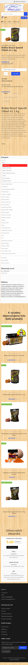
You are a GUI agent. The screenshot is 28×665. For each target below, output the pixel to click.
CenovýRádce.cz (16, 295)
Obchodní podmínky (6, 613)
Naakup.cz (3, 291)
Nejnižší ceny (20, 293)
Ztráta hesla (4, 634)
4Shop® (16, 659)
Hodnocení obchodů (12, 291)
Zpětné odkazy (19, 288)
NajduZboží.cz (22, 296)
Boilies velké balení (7, 170)
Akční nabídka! (4, 260)
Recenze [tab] (6, 101)
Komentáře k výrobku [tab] (11, 97)
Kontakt (3, 611)
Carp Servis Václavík (8, 45)
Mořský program (5, 212)
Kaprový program (5, 204)
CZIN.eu (3, 286)
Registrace (4, 632)
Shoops (10, 288)
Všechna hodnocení (12, 547)
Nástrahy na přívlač (5, 217)
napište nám (4, 273)
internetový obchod (13, 658)
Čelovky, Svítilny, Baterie (6, 184)
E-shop (4, 658)
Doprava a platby (5, 608)
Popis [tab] (5, 93)
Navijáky (3, 220)
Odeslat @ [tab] (16, 93)
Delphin (14, 470)
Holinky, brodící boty (6, 202)
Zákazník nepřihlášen (19, 1)
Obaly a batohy (5, 222)
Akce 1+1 (3, 160)
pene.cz (3, 589)
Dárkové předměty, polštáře (7, 189)
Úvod (3, 21)
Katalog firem (4, 288)
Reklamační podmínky (6, 616)
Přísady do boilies (7, 180)
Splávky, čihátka (5, 243)
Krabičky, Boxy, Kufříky (6, 207)
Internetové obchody (11, 293)
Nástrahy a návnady (6, 215)
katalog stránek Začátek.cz (8, 289)
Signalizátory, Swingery (6, 240)
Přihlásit (22, 647)
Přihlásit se (4, 629)
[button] (24, 18)
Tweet (3, 143)
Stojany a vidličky (5, 245)
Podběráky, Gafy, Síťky (6, 230)
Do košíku (16, 73)
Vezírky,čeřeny (4, 248)
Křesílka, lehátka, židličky (7, 209)
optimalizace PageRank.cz (12, 286)
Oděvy (2, 225)
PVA (2, 238)
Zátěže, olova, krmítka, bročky (8, 253)
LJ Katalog (16, 296)
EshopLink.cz (18, 289)
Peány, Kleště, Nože (5, 227)
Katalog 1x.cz (20, 284)
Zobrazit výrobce (5, 263)
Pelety (4, 175)
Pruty (2, 235)
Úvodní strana (5, 626)
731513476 (9, 597)
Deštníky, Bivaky (5, 191)
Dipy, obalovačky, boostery (9, 173)
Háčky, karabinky (5, 199)
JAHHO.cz (21, 286)
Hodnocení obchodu (6, 619)
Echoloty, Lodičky (5, 197)
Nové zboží (4, 257)
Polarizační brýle (5, 233)
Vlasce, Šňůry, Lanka (6, 251)
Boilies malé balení (7, 168)
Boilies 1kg (16, 21)
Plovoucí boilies (6, 178)
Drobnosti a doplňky (6, 194)
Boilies (9, 21)
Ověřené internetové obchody (8, 284)
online (13, 288)
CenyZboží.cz (9, 296)
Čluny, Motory (4, 186)
